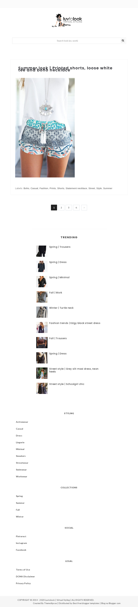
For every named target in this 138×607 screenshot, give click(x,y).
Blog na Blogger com (111, 603)
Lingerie (20, 442)
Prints (53, 188)
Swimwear (21, 469)
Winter (20, 516)
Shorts (60, 188)
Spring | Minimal (59, 277)
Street (91, 188)
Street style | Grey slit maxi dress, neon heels (73, 370)
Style (99, 188)
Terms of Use (23, 569)
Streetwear (22, 462)
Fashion (44, 188)
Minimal (20, 449)
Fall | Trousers (58, 338)
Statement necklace (76, 188)
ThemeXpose (50, 603)
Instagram (21, 543)
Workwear (21, 476)
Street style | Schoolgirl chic (66, 384)
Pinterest (21, 536)
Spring (19, 496)
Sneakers (21, 456)
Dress (19, 435)
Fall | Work (55, 292)
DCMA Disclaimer (25, 576)
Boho (26, 188)
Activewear (22, 422)
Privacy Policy (23, 583)
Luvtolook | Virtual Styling (57, 600)
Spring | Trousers (59, 247)
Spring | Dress (58, 262)
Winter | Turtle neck (61, 307)
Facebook (21, 550)
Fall (18, 509)
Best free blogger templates (86, 603)
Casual (34, 188)
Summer (107, 188)
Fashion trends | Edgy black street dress (74, 323)
